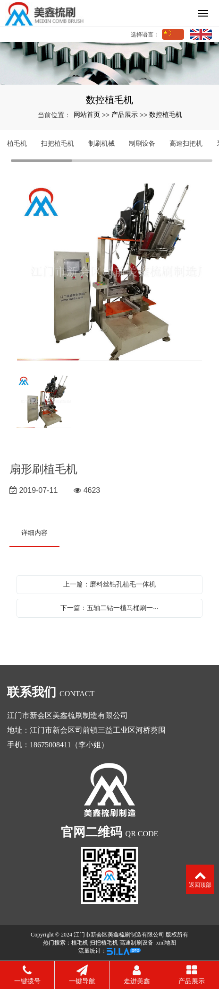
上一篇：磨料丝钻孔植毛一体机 (109, 584)
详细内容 (34, 532)
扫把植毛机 (57, 143)
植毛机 (17, 143)
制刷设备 (142, 143)
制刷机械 (101, 143)
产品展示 (124, 114)
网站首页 (87, 114)
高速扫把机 (185, 143)
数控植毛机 (165, 114)
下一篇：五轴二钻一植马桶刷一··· (109, 608)
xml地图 (166, 942)
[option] (109, 270)
